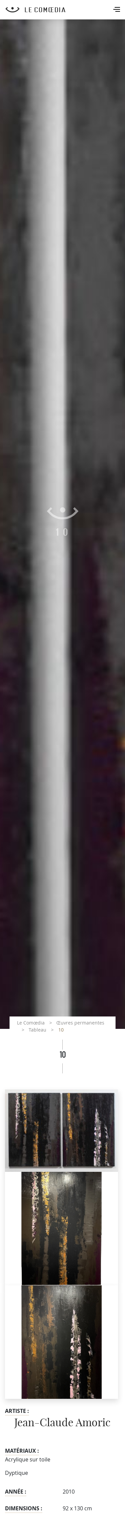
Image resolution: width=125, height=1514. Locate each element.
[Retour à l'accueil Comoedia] (65, 9)
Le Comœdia (31, 1022)
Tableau (37, 1030)
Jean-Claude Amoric (62, 1423)
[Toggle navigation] (117, 10)
